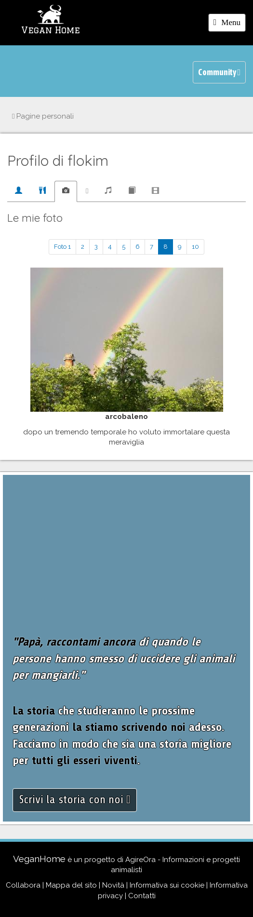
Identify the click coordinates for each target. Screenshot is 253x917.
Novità (113, 885)
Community (219, 72)
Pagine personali (43, 116)
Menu (229, 24)
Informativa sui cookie (167, 885)
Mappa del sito (71, 885)
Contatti (142, 895)
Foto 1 (62, 246)
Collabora (23, 885)
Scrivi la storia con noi (75, 799)
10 (195, 246)
